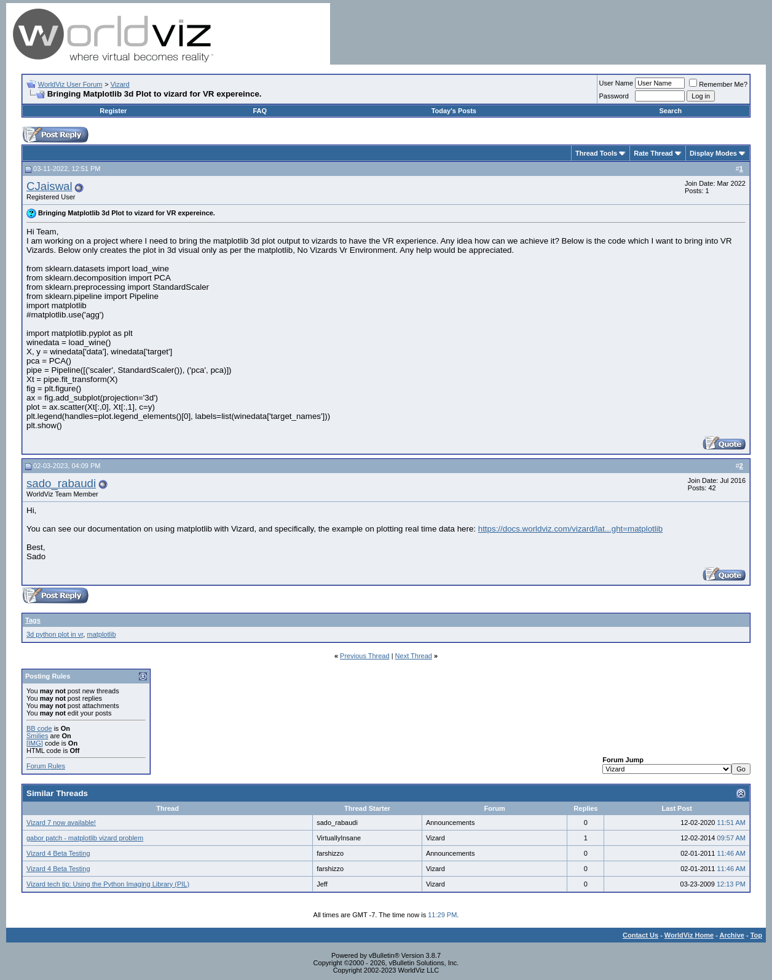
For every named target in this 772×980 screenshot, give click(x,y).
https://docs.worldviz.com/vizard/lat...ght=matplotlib (570, 528)
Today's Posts (453, 110)
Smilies (37, 735)
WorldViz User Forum (70, 84)
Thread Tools (596, 153)
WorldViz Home (689, 935)
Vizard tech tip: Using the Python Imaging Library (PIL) (107, 884)
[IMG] (34, 743)
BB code (39, 728)
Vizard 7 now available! (61, 822)
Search (671, 110)
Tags (33, 620)
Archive (732, 935)
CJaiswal (49, 186)
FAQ (260, 110)
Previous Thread (365, 655)
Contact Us (640, 935)
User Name (616, 83)
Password (614, 96)
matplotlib (101, 634)
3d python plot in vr (54, 634)
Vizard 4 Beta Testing (58, 853)
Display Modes (713, 153)
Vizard (120, 84)
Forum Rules (45, 766)
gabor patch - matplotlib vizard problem (84, 838)
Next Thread (413, 655)
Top (756, 935)
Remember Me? (718, 84)
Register (113, 110)
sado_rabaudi (61, 483)
